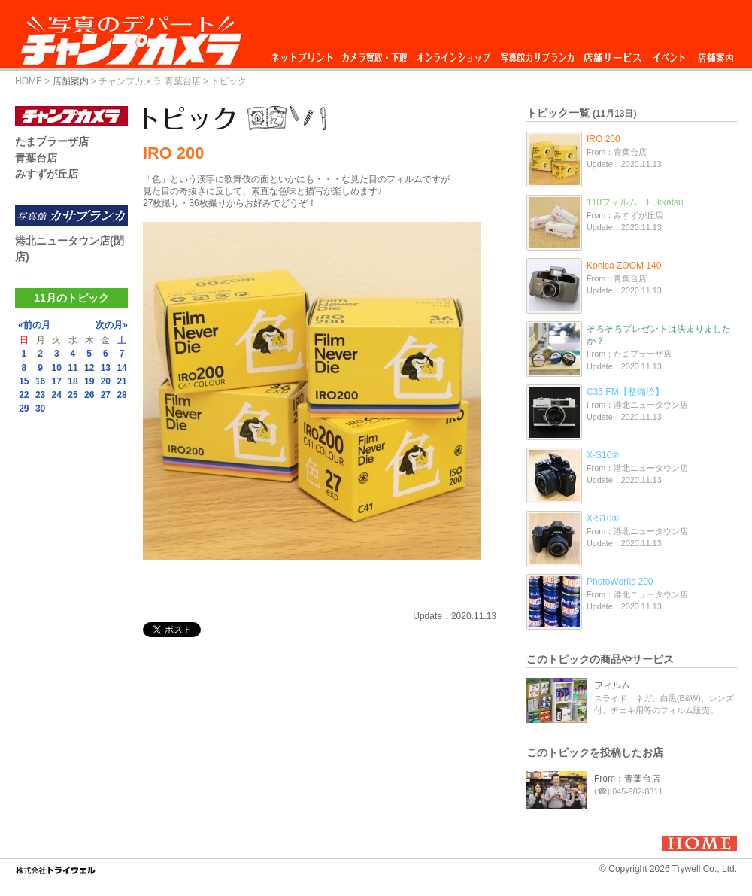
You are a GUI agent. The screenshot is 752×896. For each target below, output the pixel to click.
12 (89, 368)
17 (57, 381)
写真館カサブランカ (537, 54)
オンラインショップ (452, 54)
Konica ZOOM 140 (624, 265)
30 (40, 408)
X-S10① (603, 518)
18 (72, 381)
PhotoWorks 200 (620, 581)
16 (40, 381)
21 (121, 381)
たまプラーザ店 (52, 141)
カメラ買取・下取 (375, 54)
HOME (28, 81)
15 (24, 381)
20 (106, 381)
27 (106, 395)
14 (121, 368)
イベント (669, 54)
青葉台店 (36, 158)
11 (72, 368)
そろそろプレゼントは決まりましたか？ (659, 334)
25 (72, 395)
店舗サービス (612, 54)
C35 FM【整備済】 (625, 392)
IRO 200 (603, 139)
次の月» (112, 325)
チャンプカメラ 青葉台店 (149, 81)
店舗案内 (715, 54)
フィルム (612, 685)
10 (57, 368)
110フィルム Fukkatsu (635, 202)
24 (57, 395)
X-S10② (603, 455)
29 (24, 408)
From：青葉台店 (627, 778)
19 (89, 381)
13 (106, 368)
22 (24, 395)
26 (89, 395)
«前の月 (34, 325)
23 (40, 395)
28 (121, 395)
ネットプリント (304, 54)
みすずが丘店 (46, 174)
